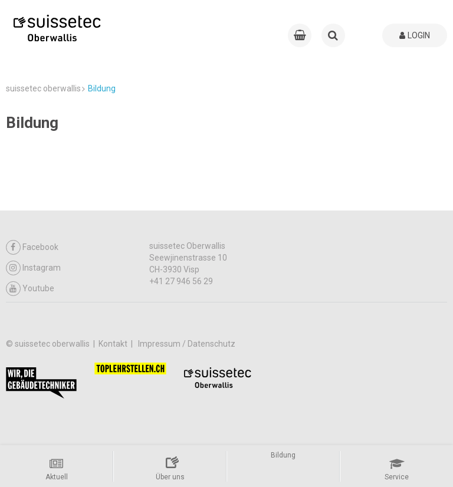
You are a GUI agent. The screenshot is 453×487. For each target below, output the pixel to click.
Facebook (32, 247)
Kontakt (114, 343)
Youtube (30, 288)
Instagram (33, 268)
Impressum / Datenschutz (186, 343)
